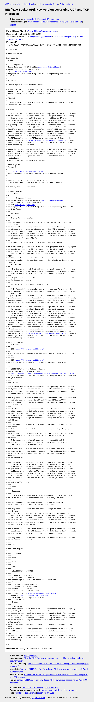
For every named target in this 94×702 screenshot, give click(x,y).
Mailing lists (22, 4)
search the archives (45, 693)
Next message (34, 22)
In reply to (63, 22)
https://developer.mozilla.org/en (27, 171)
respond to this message (32, 687)
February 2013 (66, 4)
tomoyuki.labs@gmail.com (40, 37)
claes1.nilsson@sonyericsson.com (33, 595)
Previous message (50, 22)
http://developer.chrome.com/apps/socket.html (47, 140)
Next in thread (76, 22)
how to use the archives (25, 693)
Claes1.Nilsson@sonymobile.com (42, 31)
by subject (62, 690)
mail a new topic (52, 687)
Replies (13, 25)
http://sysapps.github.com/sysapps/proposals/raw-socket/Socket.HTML (42, 373)
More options (53, 19)
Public (32, 4)
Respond (42, 19)
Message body (30, 19)
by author (73, 690)
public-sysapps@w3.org (47, 4)
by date (44, 690)
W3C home (10, 4)
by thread (53, 690)
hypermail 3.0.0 (38, 698)
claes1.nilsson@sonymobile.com (42, 593)
